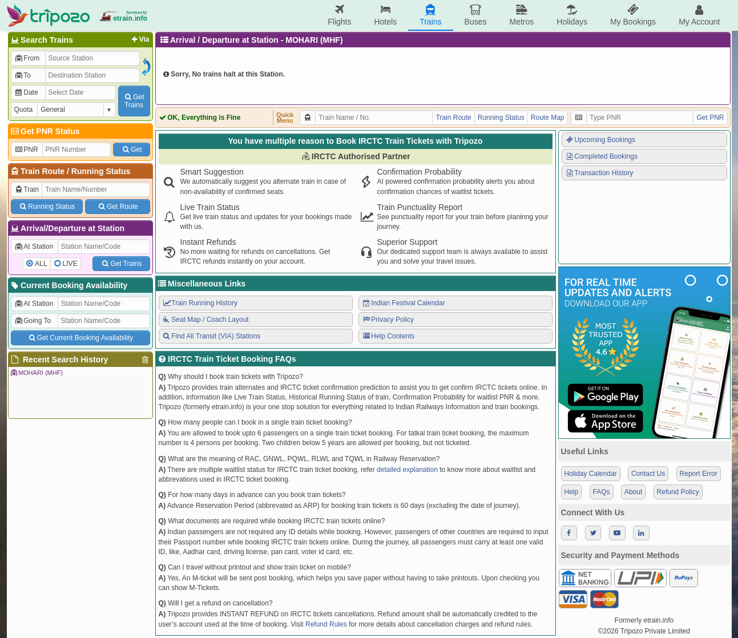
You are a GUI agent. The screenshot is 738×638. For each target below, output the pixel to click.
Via (140, 39)
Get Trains (121, 264)
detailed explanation (407, 470)
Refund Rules (326, 624)
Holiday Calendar (590, 474)
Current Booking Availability (69, 285)
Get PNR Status (45, 131)
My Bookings (633, 15)
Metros (521, 15)
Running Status (100, 171)
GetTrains (133, 101)
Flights (339, 15)
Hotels (385, 15)
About (633, 492)
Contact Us (648, 474)
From (27, 58)
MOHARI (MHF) (36, 372)
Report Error (698, 474)
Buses (476, 15)
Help (571, 492)
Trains (430, 15)
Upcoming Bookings (600, 140)
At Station (34, 247)
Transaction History (599, 173)
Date (26, 92)
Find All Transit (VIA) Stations (211, 336)
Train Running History (199, 303)
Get (131, 150)
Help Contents (388, 336)
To (22, 75)
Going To (32, 321)
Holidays (571, 15)
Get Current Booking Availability (80, 338)
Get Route (117, 207)
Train (26, 189)
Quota (23, 110)
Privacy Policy (388, 320)
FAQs (601, 492)
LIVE (70, 264)
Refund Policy (678, 492)
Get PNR (710, 118)
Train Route (42, 171)
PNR (26, 150)
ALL (41, 264)
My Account (699, 15)
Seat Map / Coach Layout (205, 320)
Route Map (547, 118)
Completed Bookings (601, 156)
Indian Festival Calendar (403, 303)
